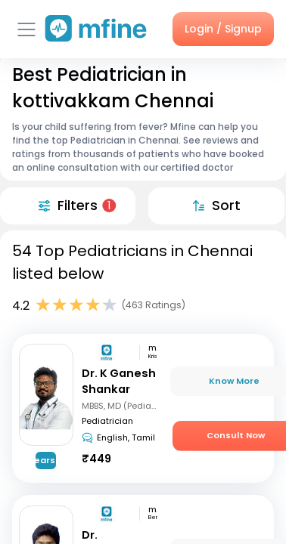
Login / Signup (223, 28)
